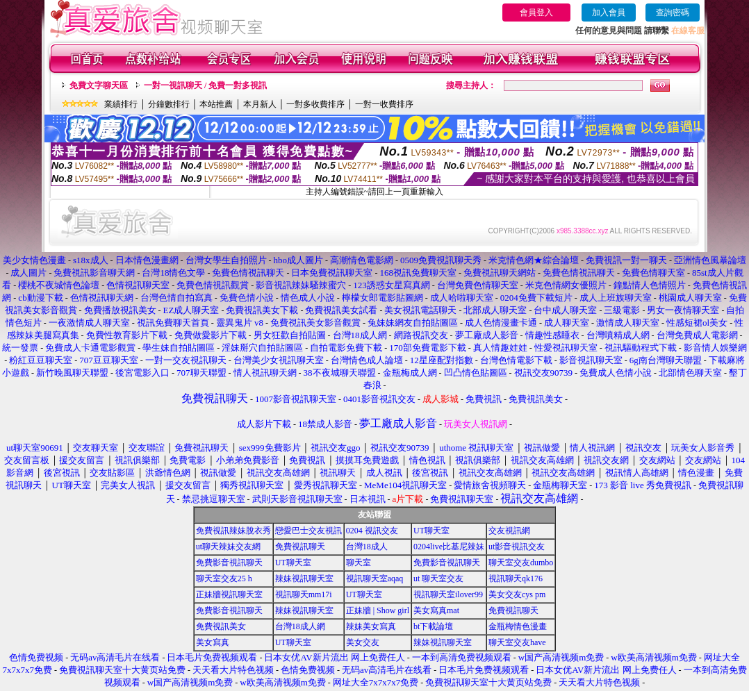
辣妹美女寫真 (371, 626)
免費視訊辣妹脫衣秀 (233, 530)
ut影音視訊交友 (516, 546)
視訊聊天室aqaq (375, 578)
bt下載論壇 (433, 626)
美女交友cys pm (516, 594)
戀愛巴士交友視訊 (308, 530)
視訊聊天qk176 (515, 578)
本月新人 (260, 104)
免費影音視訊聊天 (229, 562)
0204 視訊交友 (372, 530)
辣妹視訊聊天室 (304, 578)
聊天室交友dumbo (520, 562)
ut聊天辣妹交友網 (228, 546)
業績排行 (121, 104)
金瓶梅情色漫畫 (517, 626)
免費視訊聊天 (300, 546)
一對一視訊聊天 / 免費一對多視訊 (205, 85)
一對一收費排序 (384, 104)
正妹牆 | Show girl (377, 610)
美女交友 (362, 642)
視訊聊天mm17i (303, 594)
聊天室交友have (517, 642)
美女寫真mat (436, 610)
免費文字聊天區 (98, 85)
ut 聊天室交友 (438, 578)
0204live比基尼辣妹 (448, 546)
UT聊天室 (431, 530)
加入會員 (608, 12)
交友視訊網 (509, 530)
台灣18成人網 (300, 626)
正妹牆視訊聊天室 (229, 594)
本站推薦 (216, 104)
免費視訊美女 (221, 626)
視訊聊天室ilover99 (448, 594)
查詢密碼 (672, 12)
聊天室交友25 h (224, 578)
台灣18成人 (367, 546)
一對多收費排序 (315, 104)
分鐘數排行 (169, 104)
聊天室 (358, 562)
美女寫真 (212, 642)
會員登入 (536, 12)
